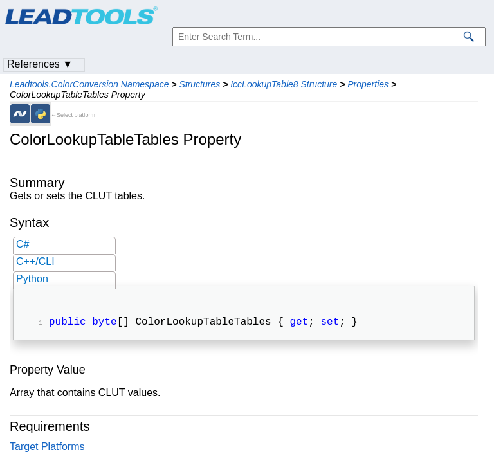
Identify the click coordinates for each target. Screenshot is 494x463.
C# (22, 244)
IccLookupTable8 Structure (283, 84)
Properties (368, 84)
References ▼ (40, 64)
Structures (199, 84)
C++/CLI (35, 261)
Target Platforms (47, 447)
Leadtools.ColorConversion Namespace (89, 84)
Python (32, 278)
